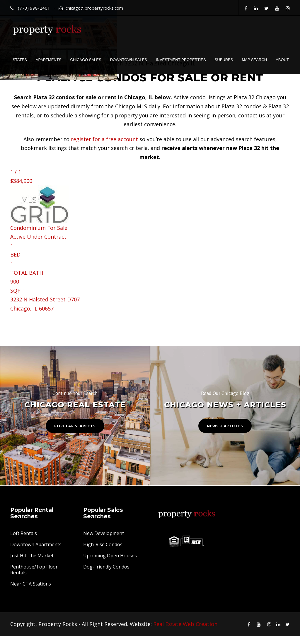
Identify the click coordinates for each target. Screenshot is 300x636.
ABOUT (282, 60)
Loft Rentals (23, 533)
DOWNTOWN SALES (128, 60)
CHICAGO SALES (85, 60)
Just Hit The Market (32, 555)
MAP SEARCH (254, 60)
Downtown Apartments (36, 544)
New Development (103, 533)
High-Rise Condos (102, 544)
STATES (20, 60)
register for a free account (104, 139)
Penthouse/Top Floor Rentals (34, 570)
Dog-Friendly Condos (106, 567)
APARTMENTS (49, 60)
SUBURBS (224, 60)
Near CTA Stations (30, 584)
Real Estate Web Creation (185, 623)
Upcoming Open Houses (110, 555)
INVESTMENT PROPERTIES (181, 60)
